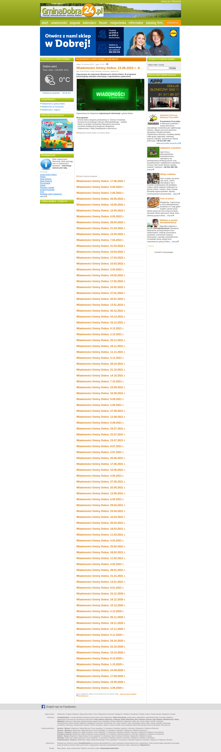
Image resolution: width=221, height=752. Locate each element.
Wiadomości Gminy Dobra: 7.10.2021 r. (100, 381)
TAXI (42, 192)
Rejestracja (176, 1)
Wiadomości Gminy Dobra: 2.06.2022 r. (100, 192)
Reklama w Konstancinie (156, 734)
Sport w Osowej (117, 736)
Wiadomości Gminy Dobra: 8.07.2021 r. (100, 446)
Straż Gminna (45, 179)
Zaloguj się (165, 1)
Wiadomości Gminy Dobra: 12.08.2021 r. (100, 416)
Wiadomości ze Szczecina (53, 107)
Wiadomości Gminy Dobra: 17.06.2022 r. (100, 181)
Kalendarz (75, 714)
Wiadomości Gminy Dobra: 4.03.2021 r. (100, 540)
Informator (110, 714)
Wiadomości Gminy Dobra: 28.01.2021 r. (100, 570)
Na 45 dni (66, 93)
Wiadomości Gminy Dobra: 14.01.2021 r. (100, 581)
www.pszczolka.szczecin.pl (168, 143)
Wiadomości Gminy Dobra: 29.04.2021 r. (100, 505)
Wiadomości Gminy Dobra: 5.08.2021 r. (100, 422)
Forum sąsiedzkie (96, 728)
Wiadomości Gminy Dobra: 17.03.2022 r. (100, 257)
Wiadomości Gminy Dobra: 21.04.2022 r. (100, 228)
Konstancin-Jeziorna (64, 734)
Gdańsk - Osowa (62, 736)
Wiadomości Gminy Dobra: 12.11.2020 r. (100, 629)
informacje (106, 71)
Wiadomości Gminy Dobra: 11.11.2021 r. (100, 352)
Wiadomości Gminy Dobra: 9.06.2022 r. (100, 187)
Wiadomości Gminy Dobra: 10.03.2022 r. (100, 263)
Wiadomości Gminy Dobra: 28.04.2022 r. (100, 222)
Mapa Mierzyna (85, 728)
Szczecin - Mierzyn (63, 728)
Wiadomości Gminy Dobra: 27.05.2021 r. (100, 481)
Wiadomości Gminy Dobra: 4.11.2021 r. (100, 357)
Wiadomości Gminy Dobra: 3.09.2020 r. (100, 687)
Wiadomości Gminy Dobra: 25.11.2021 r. (100, 340)
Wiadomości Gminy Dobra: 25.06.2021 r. (100, 458)
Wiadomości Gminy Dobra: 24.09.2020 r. (100, 670)
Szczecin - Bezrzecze (64, 730)
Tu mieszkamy (108, 728)
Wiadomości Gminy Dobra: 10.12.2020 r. (100, 605)
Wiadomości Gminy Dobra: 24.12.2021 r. (100, 316)
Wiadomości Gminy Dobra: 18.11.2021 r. (100, 346)
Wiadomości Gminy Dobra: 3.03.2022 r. (100, 269)
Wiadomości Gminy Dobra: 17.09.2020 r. (100, 676)
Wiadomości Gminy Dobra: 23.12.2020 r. (100, 593)
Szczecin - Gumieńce (64, 732)
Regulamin (165, 714)
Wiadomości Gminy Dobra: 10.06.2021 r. (100, 469)
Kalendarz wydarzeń (120, 728)
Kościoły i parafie (47, 187)
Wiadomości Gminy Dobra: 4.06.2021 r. (100, 475)
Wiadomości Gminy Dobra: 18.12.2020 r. (100, 599)
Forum (95, 714)
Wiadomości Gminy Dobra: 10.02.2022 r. (100, 287)
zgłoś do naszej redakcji (128, 694)
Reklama (126, 714)
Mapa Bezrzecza (87, 730)
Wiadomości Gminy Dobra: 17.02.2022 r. (100, 281)
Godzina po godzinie (51, 93)
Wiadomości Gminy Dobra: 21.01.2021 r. (100, 575)
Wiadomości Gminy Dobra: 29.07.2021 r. (100, 428)
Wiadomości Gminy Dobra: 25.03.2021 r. (100, 522)
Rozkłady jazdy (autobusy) (51, 194)
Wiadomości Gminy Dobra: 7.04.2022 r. (100, 240)
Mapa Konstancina (88, 734)
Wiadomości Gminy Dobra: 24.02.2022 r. (100, 275)
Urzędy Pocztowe (47, 190)
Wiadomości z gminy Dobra (53, 104)
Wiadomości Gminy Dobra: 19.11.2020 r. (100, 623)
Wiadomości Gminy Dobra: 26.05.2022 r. (100, 198)
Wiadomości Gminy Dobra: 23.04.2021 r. (100, 511)
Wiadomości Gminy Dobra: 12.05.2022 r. (100, 210)
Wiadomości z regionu (51, 110)
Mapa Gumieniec (87, 732)
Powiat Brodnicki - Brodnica (66, 740)
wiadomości (114, 71)
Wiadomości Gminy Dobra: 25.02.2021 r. (100, 546)
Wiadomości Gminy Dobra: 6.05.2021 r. (100, 499)
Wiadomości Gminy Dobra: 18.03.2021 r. (100, 528)
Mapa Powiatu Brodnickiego (95, 740)
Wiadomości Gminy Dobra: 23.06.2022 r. (108, 68)
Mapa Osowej (83, 736)
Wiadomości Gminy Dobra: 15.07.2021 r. (100, 440)
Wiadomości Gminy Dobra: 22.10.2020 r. (100, 646)
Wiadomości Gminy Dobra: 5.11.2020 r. (100, 634)
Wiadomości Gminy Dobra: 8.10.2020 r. (100, 658)
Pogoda (68, 714)
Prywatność (134, 714)
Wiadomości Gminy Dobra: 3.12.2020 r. (100, 611)
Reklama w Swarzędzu (147, 738)
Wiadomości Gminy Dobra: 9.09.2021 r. (100, 399)
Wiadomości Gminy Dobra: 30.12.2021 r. (100, 310)
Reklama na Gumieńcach (155, 732)
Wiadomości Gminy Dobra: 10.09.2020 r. (100, 682)
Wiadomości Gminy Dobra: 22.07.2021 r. (100, 434)
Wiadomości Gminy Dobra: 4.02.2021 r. (100, 564)
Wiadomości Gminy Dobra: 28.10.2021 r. (100, 363)
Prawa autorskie (156, 714)
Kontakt (172, 714)
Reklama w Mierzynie (151, 728)
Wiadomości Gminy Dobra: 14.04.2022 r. (100, 234)
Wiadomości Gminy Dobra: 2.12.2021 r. (100, 334)
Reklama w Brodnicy (165, 740)
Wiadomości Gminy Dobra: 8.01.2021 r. (100, 587)
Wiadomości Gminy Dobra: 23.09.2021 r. (100, 387)
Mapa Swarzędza (79, 738)
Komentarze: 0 (83, 696)
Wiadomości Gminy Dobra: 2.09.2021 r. (100, 405)
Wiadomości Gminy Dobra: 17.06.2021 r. (100, 464)
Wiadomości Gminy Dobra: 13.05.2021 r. (100, 493)
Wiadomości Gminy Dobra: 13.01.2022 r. (100, 304)
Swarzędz (60, 738)
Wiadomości (61, 714)
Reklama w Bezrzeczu (140, 730)
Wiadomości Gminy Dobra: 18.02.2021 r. (100, 552)
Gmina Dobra (84, 71)
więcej (43, 196)
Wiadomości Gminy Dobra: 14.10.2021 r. (100, 375)
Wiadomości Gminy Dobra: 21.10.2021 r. (100, 369)
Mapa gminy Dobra (86, 714)
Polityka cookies (144, 714)
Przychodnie (45, 183)
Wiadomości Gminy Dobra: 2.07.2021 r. (100, 452)
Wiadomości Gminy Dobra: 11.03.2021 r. (100, 534)
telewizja (98, 71)
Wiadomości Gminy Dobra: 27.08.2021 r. (100, 410)
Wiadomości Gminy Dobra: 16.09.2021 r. (100, 393)
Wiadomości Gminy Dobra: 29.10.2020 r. (100, 640)
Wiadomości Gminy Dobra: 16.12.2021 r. (100, 322)
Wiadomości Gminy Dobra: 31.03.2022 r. (100, 245)
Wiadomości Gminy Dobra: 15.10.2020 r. (100, 652)
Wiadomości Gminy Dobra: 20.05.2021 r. (100, 487)
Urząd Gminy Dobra (48, 174)
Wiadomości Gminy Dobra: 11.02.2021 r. (100, 558)
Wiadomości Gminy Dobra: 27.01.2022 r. (100, 293)
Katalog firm (119, 714)
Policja (42, 177)
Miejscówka (102, 714)
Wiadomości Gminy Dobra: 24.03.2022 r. (100, 251)
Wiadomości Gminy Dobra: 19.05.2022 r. (100, 204)
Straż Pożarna (46, 181)
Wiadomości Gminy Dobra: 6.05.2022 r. (100, 216)
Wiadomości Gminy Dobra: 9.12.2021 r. (100, 328)
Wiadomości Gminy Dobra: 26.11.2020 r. (100, 617)
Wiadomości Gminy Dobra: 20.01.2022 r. (100, 299)
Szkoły (42, 185)
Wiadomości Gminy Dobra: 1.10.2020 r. (100, 664)
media (92, 71)
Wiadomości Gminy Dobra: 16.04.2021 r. (100, 517)
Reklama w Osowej (145, 736)
